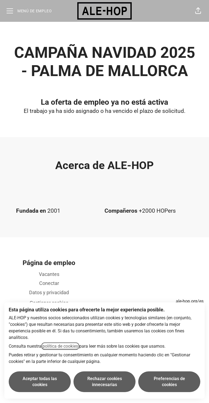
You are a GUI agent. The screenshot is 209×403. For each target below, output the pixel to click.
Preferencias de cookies (169, 381)
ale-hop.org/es (190, 301)
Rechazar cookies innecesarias (104, 381)
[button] (198, 11)
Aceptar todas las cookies (40, 381)
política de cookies (60, 346)
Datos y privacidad (49, 292)
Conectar (49, 283)
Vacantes (49, 274)
